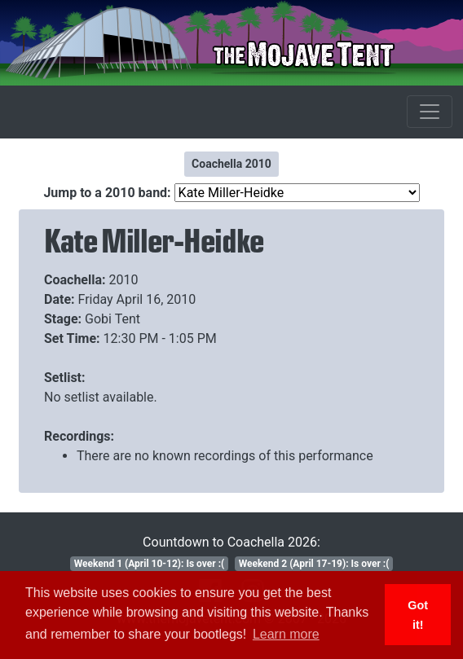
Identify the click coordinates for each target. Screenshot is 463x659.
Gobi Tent (112, 319)
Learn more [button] (286, 634)
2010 (124, 280)
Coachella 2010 (231, 163)
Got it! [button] (418, 615)
